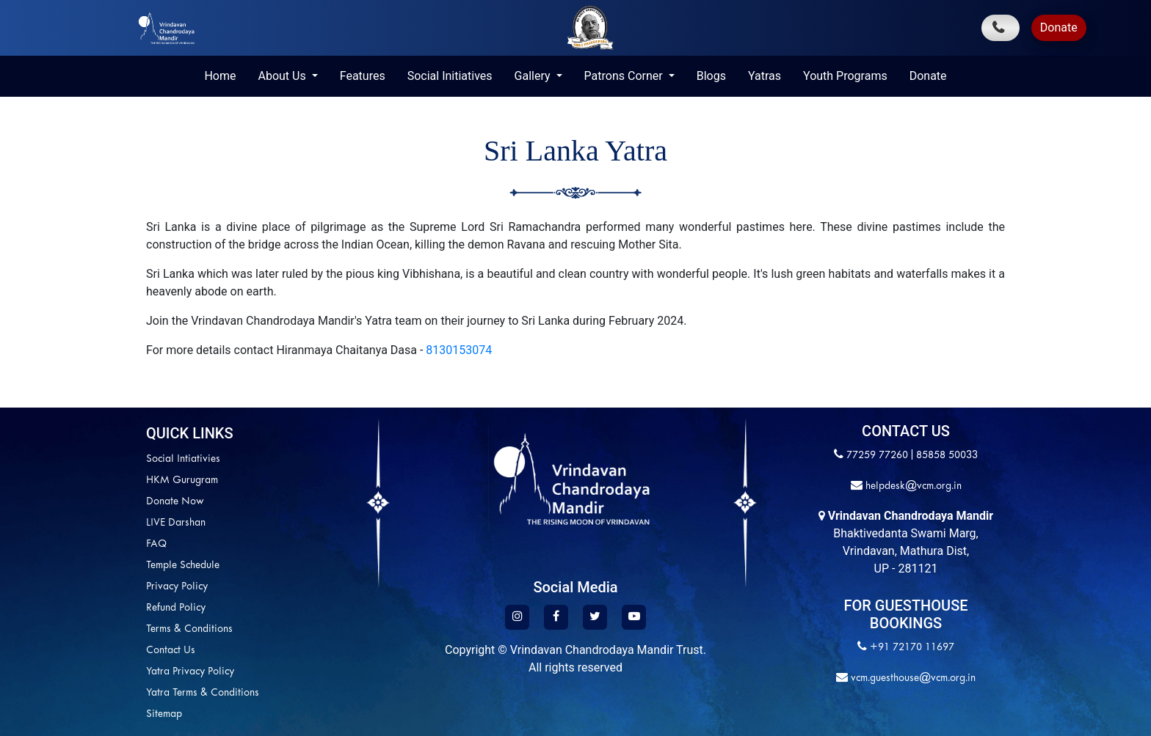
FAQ (156, 544)
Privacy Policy (177, 587)
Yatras (764, 76)
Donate (1059, 27)
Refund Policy (176, 608)
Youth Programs (845, 76)
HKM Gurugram (182, 480)
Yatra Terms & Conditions (202, 693)
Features (362, 76)
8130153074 (459, 350)
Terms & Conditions (189, 629)
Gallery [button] (534, 76)
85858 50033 (947, 455)
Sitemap (164, 714)
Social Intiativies (183, 459)
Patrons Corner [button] (625, 76)
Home (220, 76)
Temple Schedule (182, 565)
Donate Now (175, 502)
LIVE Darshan (176, 523)
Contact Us (170, 650)
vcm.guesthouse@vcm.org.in (912, 678)
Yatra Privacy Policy (190, 672)
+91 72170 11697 (912, 647)
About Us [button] (283, 76)
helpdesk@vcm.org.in (912, 486)
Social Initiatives (450, 76)
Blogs (711, 76)
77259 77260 (877, 455)
